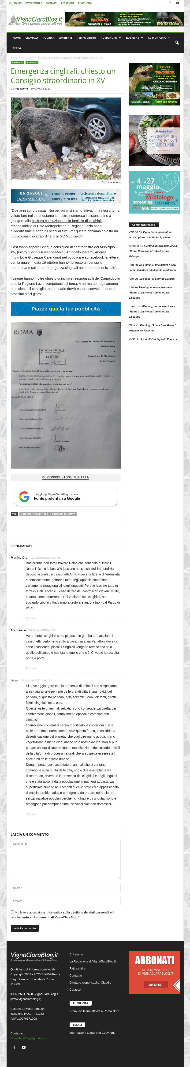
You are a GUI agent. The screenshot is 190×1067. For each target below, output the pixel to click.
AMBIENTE (66, 37)
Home (14, 57)
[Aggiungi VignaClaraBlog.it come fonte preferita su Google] (66, 497)
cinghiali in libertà (63, 513)
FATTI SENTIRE (33, 3)
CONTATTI (51, 3)
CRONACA (31, 37)
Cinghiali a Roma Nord (34, 513)
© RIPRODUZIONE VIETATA (65, 477)
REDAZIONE (67, 3)
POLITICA (48, 37)
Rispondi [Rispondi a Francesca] (31, 668)
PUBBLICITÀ (85, 3)
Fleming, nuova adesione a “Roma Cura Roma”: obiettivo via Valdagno (153, 251)
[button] (176, 43)
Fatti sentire (78, 968)
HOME (17, 37)
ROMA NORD (111, 38)
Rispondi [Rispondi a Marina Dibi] (31, 618)
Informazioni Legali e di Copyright (92, 1032)
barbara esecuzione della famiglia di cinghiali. (67, 221)
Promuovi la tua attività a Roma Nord (94, 1011)
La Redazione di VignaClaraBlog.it (93, 961)
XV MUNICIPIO (159, 38)
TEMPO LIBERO (86, 37)
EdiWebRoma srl (33, 1009)
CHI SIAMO (15, 3)
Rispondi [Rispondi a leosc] (31, 814)
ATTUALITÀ (28, 57)
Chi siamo (76, 954)
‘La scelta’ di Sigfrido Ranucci (157, 278)
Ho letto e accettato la (62, 914)
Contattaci (76, 975)
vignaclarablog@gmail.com (29, 1038)
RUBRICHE (134, 38)
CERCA (17, 48)
